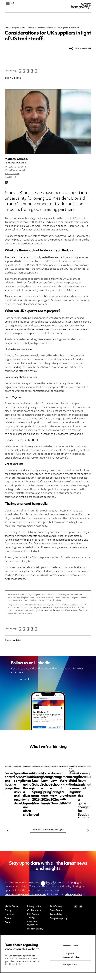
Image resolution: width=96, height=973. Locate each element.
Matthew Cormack (16, 159)
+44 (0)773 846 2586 (15, 170)
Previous (8, 830)
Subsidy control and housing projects (19, 775)
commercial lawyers (78, 571)
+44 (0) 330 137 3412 (15, 167)
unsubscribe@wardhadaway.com (25, 894)
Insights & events (18, 27)
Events (16, 766)
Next (88, 830)
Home (7, 27)
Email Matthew (12, 174)
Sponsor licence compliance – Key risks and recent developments (71, 777)
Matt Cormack (50, 575)
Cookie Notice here (14, 964)
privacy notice (73, 894)
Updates (31, 27)
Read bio (10, 177)
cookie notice (13, 898)
